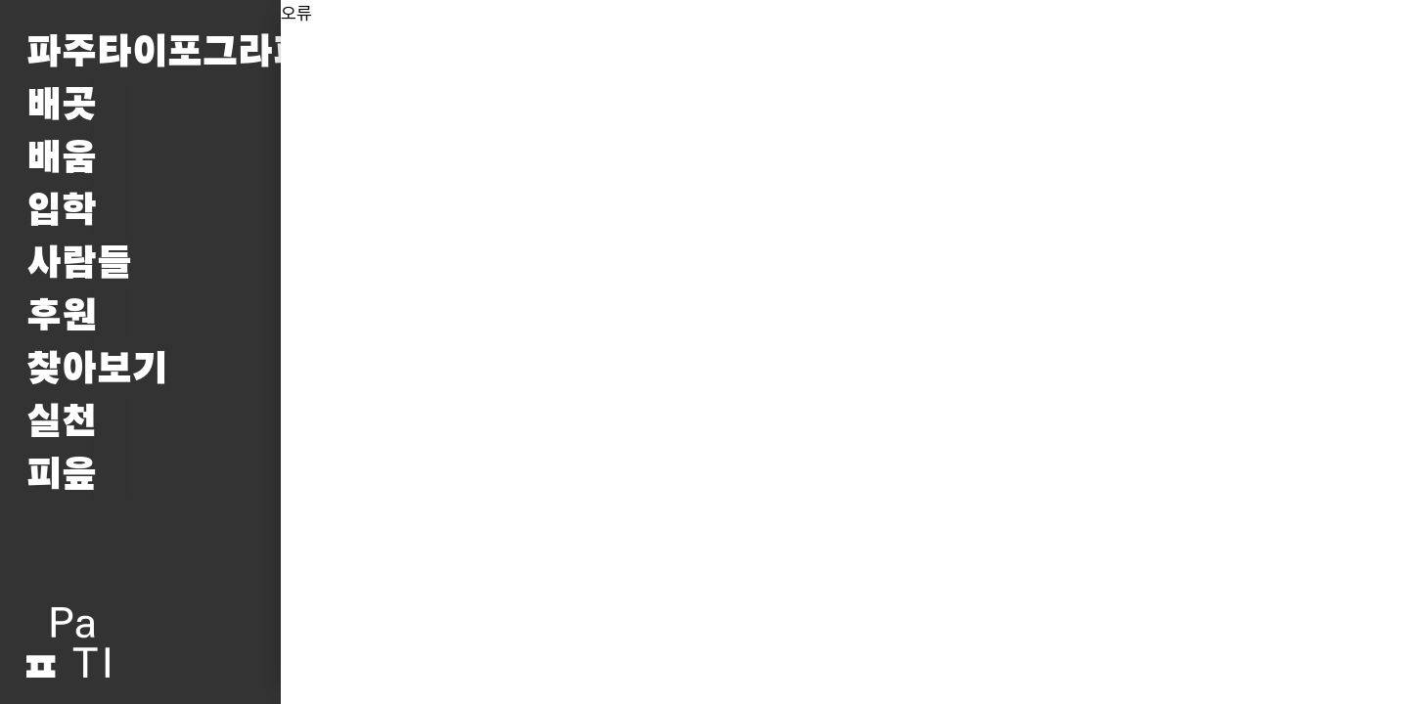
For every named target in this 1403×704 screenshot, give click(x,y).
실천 (61, 422)
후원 (61, 316)
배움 (61, 158)
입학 (61, 211)
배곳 (61, 105)
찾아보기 (96, 369)
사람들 (79, 264)
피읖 (61, 475)
